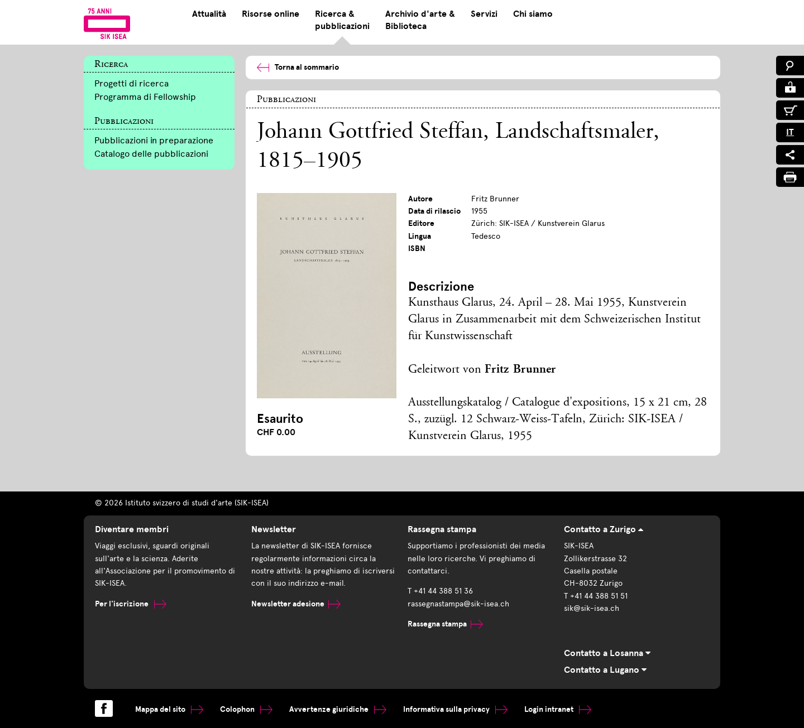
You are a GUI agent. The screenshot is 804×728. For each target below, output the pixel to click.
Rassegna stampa (445, 624)
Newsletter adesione (296, 604)
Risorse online (270, 14)
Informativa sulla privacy (455, 709)
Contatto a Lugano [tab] (605, 670)
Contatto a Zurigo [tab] (603, 529)
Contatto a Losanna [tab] (607, 653)
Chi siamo (533, 14)
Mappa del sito (169, 709)
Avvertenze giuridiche (337, 709)
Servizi (484, 14)
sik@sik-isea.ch (591, 608)
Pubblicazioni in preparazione (153, 140)
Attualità (209, 14)
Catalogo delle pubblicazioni (151, 153)
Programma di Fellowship (145, 96)
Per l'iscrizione (130, 604)
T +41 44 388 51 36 (440, 591)
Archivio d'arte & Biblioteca (420, 20)
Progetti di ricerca (131, 83)
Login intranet (557, 709)
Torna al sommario (298, 67)
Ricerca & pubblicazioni (342, 20)
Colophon (246, 709)
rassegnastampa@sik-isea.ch (458, 604)
